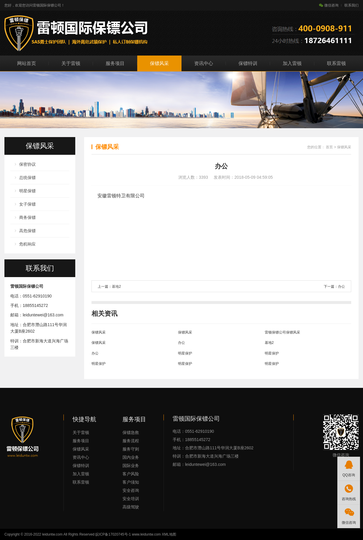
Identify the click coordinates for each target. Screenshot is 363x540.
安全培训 (130, 498)
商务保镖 (27, 217)
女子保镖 (27, 204)
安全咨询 (130, 490)
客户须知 (130, 482)
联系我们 (351, 5)
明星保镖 (27, 190)
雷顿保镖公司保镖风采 (282, 332)
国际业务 (130, 465)
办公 (341, 286)
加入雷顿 (292, 63)
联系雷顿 (336, 63)
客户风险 (130, 473)
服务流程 (130, 440)
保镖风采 (159, 63)
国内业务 (130, 457)
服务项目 (115, 63)
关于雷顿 (70, 63)
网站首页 (26, 63)
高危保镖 (27, 230)
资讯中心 (203, 63)
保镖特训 (247, 63)
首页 (329, 147)
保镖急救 (130, 432)
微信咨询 (329, 5)
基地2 (116, 286)
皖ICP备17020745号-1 (113, 534)
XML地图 (169, 534)
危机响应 (27, 244)
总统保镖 (27, 177)
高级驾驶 (130, 507)
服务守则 (130, 449)
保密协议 (27, 164)
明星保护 (185, 353)
